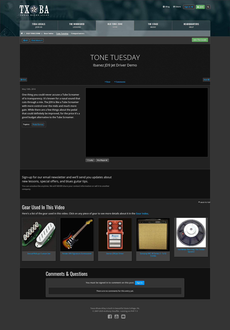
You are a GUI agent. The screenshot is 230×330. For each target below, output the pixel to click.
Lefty (90, 160)
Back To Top (205, 202)
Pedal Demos (38, 124)
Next (206, 79)
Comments (120, 82)
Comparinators (77, 33)
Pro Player (102, 160)
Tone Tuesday (62, 33)
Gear (108, 82)
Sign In (188, 7)
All (25, 40)
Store (177, 7)
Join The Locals (200, 39)
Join (200, 7)
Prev (23, 79)
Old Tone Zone (33, 33)
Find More (36, 40)
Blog (166, 7)
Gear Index (48, 33)
